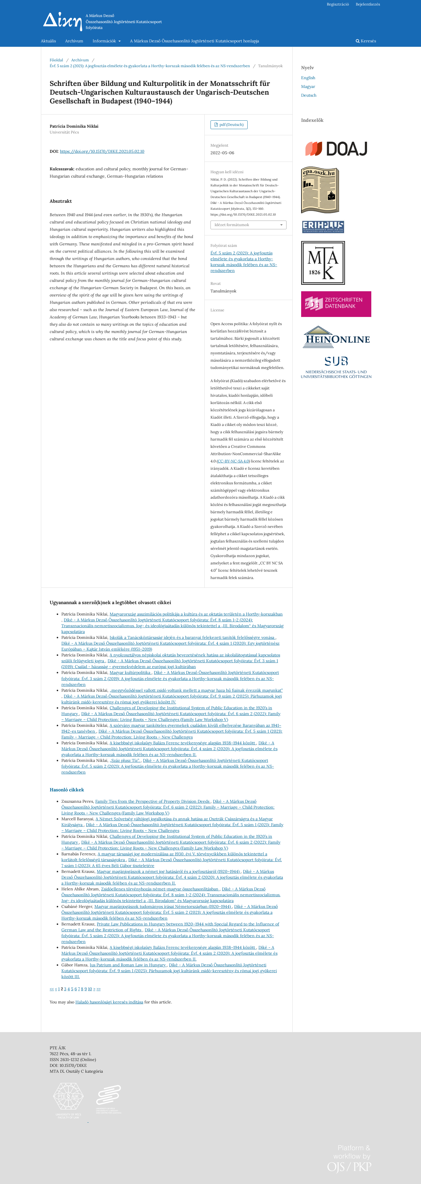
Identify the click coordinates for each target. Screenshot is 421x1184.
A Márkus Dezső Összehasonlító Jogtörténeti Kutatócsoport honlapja (194, 41)
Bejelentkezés (368, 4)
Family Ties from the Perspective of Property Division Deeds (152, 801)
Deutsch (308, 95)
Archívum (74, 41)
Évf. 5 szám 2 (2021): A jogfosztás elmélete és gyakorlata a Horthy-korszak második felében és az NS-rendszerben (150, 65)
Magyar (308, 86)
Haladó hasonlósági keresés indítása (109, 1002)
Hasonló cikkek (67, 790)
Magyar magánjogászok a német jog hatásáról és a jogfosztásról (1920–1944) (169, 871)
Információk (105, 41)
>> (98, 988)
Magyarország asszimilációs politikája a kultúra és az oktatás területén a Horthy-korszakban (196, 614)
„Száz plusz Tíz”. (125, 760)
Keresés (366, 41)
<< (52, 988)
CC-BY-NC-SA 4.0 (233, 461)
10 (90, 988)
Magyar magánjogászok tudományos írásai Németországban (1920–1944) (163, 906)
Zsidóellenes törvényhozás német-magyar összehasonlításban (160, 889)
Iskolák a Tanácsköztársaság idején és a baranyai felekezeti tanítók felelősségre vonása (192, 637)
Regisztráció (338, 4)
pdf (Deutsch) (231, 124)
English (308, 77)
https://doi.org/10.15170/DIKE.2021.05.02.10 (102, 151)
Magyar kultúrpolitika (130, 672)
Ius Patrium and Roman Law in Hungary (128, 965)
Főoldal (56, 60)
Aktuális (48, 41)
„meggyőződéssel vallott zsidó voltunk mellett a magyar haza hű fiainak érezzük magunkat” (196, 690)
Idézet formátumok (232, 224)
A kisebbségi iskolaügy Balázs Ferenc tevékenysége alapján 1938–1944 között (183, 743)
